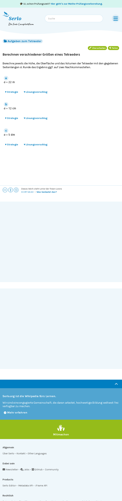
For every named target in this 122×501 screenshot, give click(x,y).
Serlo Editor (9, 485)
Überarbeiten (97, 48)
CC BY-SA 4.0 (27, 192)
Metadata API (25, 485)
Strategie (11, 91)
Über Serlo (8, 453)
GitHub (37, 469)
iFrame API (41, 485)
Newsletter (10, 469)
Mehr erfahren (15, 412)
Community (51, 469)
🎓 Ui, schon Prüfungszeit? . (61, 3)
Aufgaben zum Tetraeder (22, 41)
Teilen (113, 48)
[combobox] (74, 18)
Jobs (24, 469)
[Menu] (115, 18)
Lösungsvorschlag (35, 91)
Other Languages (37, 453)
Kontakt (21, 453)
